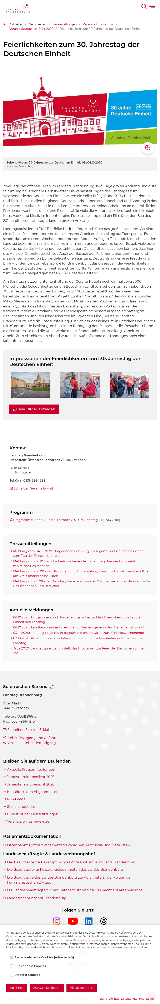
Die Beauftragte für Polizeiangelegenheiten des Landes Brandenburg (65, 870)
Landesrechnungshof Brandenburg (36, 898)
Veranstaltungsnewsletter (29, 821)
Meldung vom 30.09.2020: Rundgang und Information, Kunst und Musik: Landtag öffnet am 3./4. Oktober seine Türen (81, 573)
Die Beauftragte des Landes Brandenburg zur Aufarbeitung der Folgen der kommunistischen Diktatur (69, 879)
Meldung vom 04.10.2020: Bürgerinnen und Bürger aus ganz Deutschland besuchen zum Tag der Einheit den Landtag (78, 553)
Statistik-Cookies (25, 975)
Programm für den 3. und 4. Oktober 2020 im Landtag (66, 520)
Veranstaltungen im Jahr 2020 (31, 29)
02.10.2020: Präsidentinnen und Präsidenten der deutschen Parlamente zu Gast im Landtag (77, 640)
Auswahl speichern (46, 988)
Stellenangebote (21, 807)
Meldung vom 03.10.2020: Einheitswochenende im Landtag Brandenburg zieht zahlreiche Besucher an (74, 563)
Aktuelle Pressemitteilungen (31, 770)
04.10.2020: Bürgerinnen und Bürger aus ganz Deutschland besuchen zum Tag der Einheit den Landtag (77, 619)
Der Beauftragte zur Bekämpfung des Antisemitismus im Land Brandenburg (71, 862)
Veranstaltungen (64, 24)
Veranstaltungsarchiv (98, 24)
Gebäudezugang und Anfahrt (32, 738)
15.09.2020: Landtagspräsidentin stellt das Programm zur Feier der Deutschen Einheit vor (79, 650)
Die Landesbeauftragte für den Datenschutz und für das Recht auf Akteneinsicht (74, 890)
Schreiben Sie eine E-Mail (33, 488)
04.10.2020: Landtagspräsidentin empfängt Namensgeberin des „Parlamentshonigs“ (78, 627)
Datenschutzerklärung (87, 940)
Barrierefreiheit (109, 998)
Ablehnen (17, 988)
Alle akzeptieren (81, 988)
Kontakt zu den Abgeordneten (33, 792)
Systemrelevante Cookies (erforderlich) (42, 957)
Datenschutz (129, 998)
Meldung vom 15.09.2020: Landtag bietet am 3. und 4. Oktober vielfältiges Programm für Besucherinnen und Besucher (81, 583)
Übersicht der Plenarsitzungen (32, 814)
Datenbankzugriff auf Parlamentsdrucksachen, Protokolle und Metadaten (68, 845)
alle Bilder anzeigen (34, 409)
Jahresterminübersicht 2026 (30, 784)
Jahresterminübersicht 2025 (30, 777)
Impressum (146, 998)
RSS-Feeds (16, 799)
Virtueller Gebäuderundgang (32, 743)
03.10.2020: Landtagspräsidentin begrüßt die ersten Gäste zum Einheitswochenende (78, 633)
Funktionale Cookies (28, 966)
